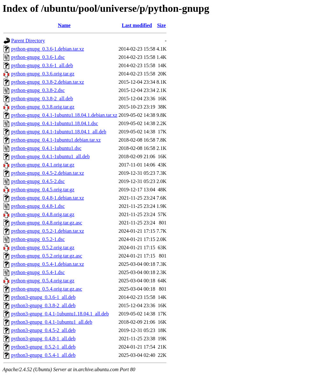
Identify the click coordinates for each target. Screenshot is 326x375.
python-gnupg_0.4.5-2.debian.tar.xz (47, 173)
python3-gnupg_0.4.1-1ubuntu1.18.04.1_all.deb (60, 313)
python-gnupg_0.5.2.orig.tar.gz (42, 247)
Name (64, 25)
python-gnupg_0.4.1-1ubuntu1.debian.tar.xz (56, 140)
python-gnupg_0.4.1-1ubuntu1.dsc (46, 148)
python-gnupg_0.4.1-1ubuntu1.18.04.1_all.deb (58, 131)
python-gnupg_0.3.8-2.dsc (38, 90)
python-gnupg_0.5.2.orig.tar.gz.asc (46, 255)
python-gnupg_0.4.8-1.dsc (38, 206)
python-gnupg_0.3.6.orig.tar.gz (42, 73)
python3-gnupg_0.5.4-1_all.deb (43, 355)
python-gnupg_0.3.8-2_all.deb (42, 98)
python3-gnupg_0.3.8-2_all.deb (43, 305)
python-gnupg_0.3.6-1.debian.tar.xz (47, 49)
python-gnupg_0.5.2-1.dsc (38, 239)
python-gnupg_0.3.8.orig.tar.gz (42, 107)
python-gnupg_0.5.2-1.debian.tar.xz (47, 231)
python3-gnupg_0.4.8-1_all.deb (43, 338)
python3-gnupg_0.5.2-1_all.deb (43, 347)
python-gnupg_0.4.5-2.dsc (38, 181)
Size (161, 25)
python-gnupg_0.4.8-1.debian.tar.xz (47, 198)
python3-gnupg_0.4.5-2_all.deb (43, 330)
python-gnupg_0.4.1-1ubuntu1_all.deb (50, 156)
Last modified (137, 25)
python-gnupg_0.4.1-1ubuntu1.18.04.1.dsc (54, 123)
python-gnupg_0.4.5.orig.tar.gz (42, 189)
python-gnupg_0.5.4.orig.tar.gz (42, 280)
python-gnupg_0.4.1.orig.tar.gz (42, 164)
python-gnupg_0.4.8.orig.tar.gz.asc (46, 222)
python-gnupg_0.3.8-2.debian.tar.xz (47, 82)
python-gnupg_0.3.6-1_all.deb (42, 65)
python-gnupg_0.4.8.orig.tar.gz (42, 214)
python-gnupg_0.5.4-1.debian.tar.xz (47, 264)
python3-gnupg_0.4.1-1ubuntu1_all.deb (51, 322)
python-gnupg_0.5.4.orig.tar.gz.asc (46, 289)
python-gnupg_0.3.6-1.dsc (38, 57)
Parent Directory (28, 40)
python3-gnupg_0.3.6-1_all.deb (43, 297)
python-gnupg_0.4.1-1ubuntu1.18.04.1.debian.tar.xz (64, 115)
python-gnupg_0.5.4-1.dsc (38, 272)
